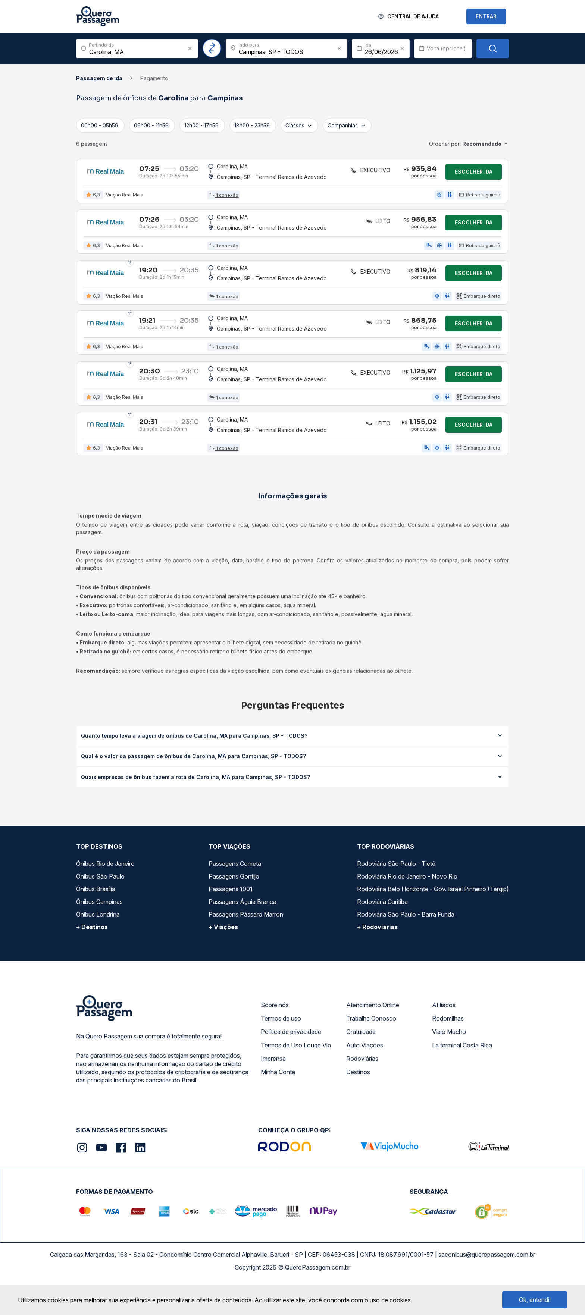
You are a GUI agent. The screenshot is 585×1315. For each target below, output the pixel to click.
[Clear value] (402, 48)
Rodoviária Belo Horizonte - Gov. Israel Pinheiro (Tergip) (433, 920)
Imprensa (273, 1090)
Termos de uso (281, 1050)
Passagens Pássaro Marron (246, 946)
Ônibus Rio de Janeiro (105, 895)
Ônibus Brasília (95, 920)
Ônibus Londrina (98, 946)
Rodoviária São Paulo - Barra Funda (405, 946)
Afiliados (444, 1036)
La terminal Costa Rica (462, 1077)
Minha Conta (278, 1103)
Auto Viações (364, 1077)
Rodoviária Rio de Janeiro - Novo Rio (407, 908)
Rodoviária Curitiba (382, 933)
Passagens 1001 (231, 920)
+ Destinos (92, 958)
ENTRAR (486, 16)
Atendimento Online (372, 1036)
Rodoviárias (362, 1090)
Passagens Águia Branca (242, 933)
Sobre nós (275, 1036)
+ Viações (223, 958)
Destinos (358, 1103)
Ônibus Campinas (99, 933)
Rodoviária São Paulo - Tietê (396, 895)
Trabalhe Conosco (371, 1050)
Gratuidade (361, 1063)
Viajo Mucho (449, 1063)
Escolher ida (473, 174)
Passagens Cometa (235, 895)
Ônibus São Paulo (100, 908)
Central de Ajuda (413, 16)
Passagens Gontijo (234, 908)
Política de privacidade (291, 1063)
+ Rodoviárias (377, 958)
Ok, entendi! (535, 1299)
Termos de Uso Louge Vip (296, 1077)
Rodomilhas (448, 1050)
